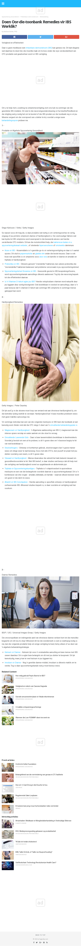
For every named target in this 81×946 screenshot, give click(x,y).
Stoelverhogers (11, 448)
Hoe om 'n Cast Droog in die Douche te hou (31, 785)
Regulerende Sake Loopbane (26, 795)
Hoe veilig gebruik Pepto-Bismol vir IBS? (30, 676)
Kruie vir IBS (10, 250)
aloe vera (43, 257)
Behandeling (44, 17)
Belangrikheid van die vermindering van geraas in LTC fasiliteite (39, 775)
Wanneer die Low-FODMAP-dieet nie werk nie (33, 718)
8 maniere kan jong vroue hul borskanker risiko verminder (37, 806)
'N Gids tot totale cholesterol (26, 842)
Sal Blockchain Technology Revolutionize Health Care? (36, 862)
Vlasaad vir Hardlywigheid (15, 458)
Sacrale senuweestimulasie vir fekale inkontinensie (35, 697)
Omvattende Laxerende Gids (16, 437)
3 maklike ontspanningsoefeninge (28, 707)
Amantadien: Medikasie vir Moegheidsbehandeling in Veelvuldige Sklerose (43, 821)
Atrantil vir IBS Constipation (16, 482)
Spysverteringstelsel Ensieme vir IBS (20, 271)
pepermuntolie (26, 253)
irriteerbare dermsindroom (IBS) (38, 48)
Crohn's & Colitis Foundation (26, 764)
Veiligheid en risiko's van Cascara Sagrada (31, 686)
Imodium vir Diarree (13, 662)
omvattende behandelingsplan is (63, 425)
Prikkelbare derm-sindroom (29, 17)
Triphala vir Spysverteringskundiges (20, 468)
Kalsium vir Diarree (12, 652)
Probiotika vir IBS (12, 264)
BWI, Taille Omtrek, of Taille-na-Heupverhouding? (34, 852)
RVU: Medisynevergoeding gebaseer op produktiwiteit (36, 831)
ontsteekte (60, 245)
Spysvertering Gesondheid (10, 17)
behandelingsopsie (10, 120)
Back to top (40, 935)
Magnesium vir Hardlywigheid (17, 430)
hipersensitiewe (46, 245)
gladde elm (40, 253)
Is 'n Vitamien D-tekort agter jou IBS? (20, 281)
